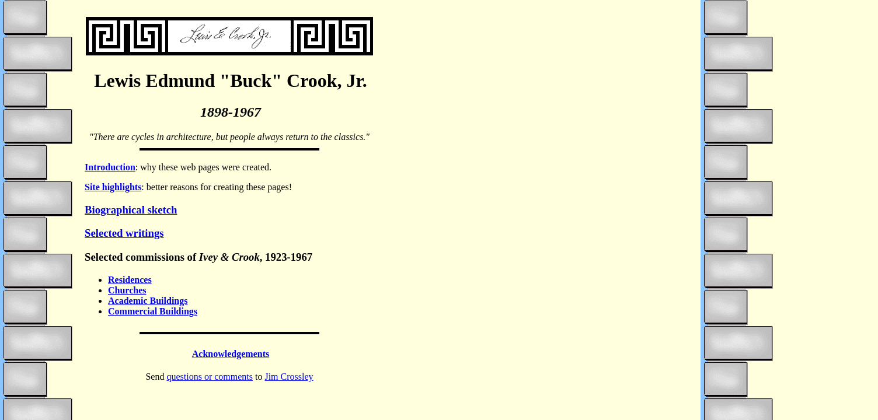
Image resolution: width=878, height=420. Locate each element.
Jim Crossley (288, 377)
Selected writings (124, 233)
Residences (130, 280)
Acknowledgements (230, 354)
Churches (127, 290)
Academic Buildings (147, 301)
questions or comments (209, 377)
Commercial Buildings (152, 311)
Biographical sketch (131, 210)
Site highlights (113, 187)
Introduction (110, 167)
